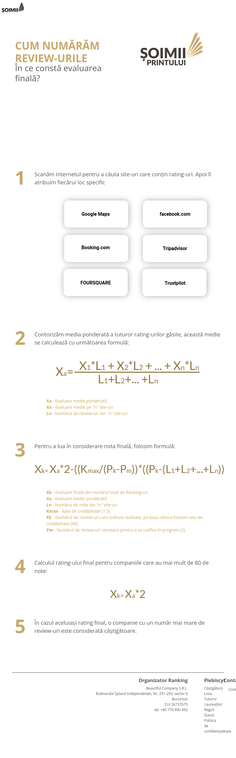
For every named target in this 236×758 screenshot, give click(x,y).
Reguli (209, 709)
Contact (231, 689)
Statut (209, 715)
